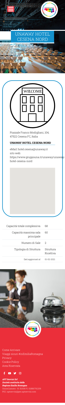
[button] (10, 9)
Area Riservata (11, 365)
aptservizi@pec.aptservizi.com (21, 391)
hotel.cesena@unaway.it (33, 149)
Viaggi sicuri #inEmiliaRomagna (22, 354)
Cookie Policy (10, 362)
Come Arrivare (11, 350)
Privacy (6, 358)
